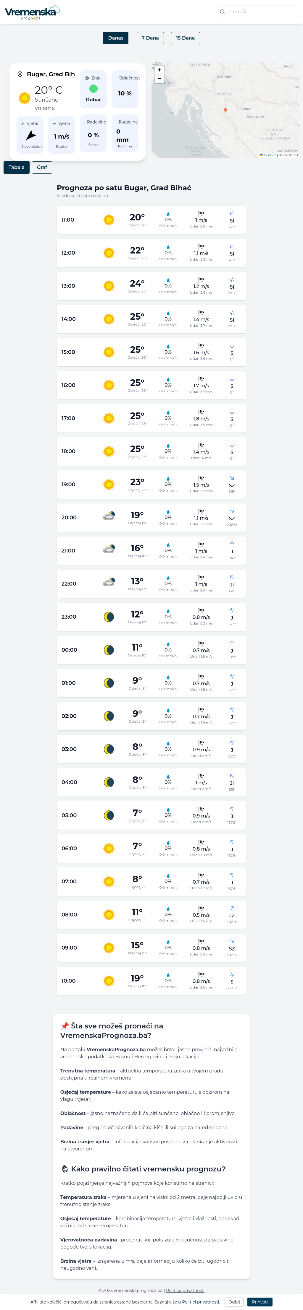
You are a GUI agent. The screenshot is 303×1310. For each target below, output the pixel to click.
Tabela (17, 167)
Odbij (234, 1302)
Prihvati (260, 1302)
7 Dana (150, 38)
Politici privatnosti (200, 1302)
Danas (115, 38)
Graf (42, 167)
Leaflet (268, 155)
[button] (225, 110)
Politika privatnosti (185, 1290)
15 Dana (185, 38)
